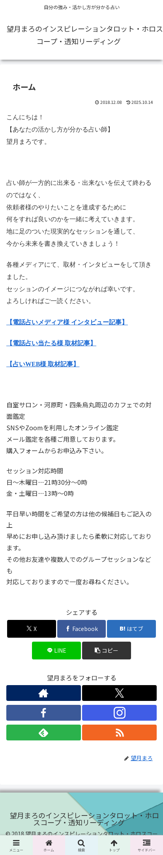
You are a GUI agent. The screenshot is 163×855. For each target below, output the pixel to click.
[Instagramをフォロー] (119, 713)
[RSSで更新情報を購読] (119, 732)
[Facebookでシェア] (81, 629)
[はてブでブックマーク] (131, 629)
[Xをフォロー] (119, 693)
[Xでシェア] (31, 629)
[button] (106, 650)
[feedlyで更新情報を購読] (43, 732)
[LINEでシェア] (56, 650)
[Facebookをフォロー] (43, 713)
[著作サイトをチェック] (43, 693)
